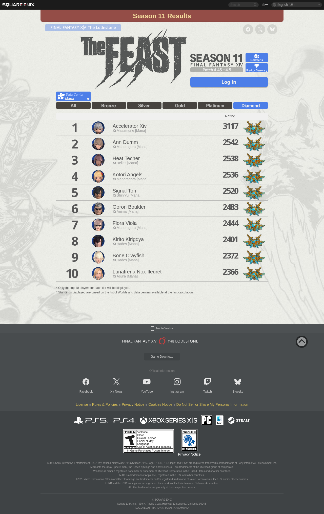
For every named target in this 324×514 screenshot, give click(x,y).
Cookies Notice (160, 404)
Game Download (162, 356)
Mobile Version (164, 328)
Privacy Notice (133, 404)
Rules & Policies (105, 404)
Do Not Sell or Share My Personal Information (212, 404)
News (119, 391)
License (82, 404)
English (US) (285, 5)
